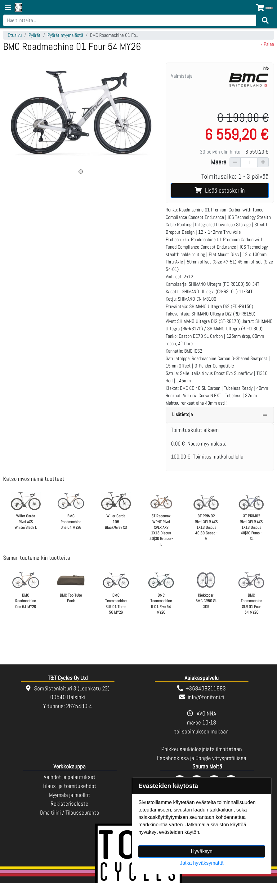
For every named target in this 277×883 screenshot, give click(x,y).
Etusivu (15, 35)
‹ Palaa (267, 44)
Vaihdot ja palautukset (70, 777)
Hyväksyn (201, 851)
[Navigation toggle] (8, 8)
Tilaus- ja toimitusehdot (69, 786)
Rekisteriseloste (69, 803)
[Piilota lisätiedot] (264, 415)
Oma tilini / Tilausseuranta (69, 812)
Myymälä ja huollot (69, 795)
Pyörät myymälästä (65, 35)
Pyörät (35, 35)
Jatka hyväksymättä (202, 863)
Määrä (218, 162)
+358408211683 (205, 688)
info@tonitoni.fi (206, 697)
